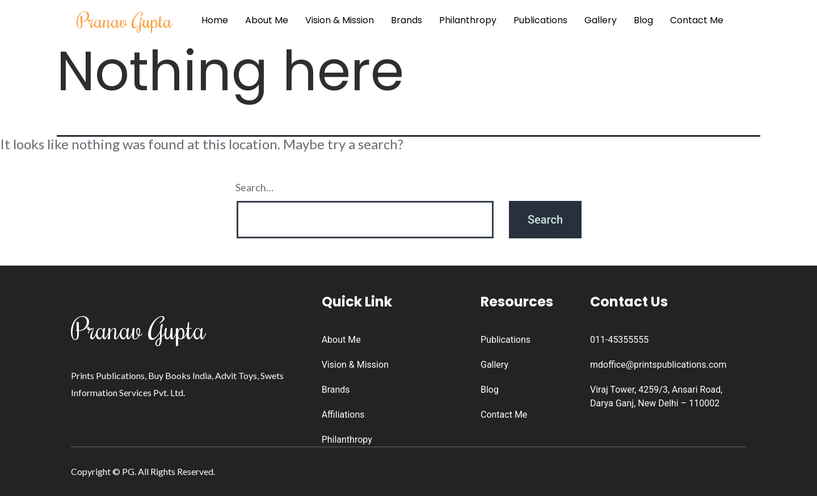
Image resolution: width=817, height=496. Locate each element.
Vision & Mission (339, 20)
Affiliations (343, 414)
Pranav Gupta (124, 20)
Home (214, 20)
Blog (643, 20)
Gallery (600, 20)
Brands (406, 20)
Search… (254, 187)
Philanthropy (467, 20)
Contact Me (696, 20)
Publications (540, 20)
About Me (266, 20)
